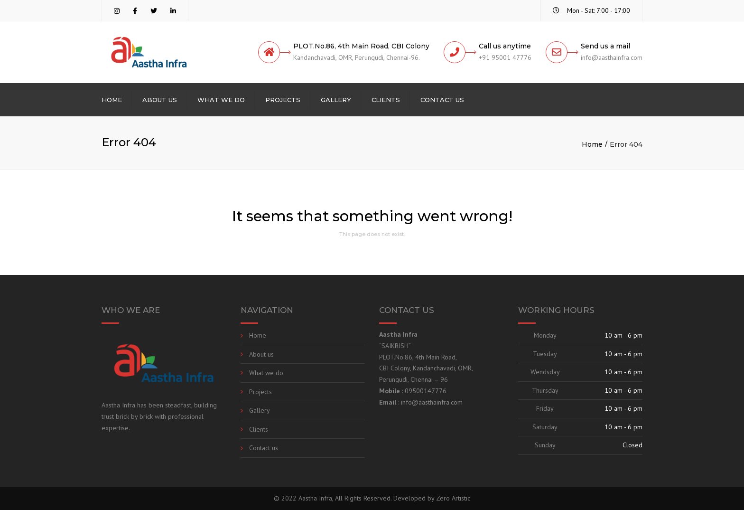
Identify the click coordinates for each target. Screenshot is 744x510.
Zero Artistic (453, 498)
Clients (386, 100)
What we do (221, 100)
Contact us (442, 100)
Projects (282, 100)
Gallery (336, 100)
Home (112, 100)
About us (159, 100)
